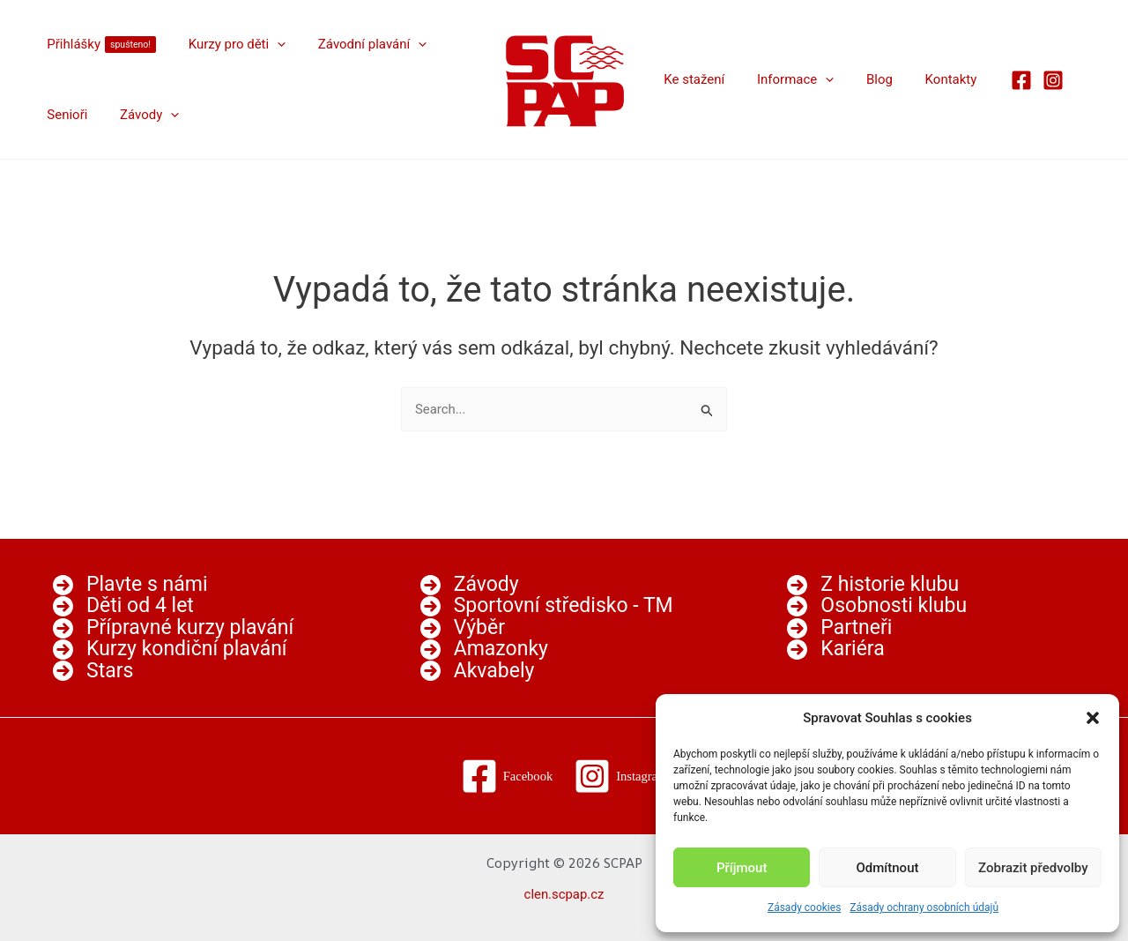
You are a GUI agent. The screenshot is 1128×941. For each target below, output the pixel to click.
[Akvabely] (477, 672)
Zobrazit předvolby (1033, 868)
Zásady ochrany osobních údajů (924, 907)
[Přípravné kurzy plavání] (173, 627)
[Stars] (93, 672)
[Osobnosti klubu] (877, 605)
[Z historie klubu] (873, 584)
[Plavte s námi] (130, 584)
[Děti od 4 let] (123, 605)
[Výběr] (462, 627)
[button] (1093, 718)
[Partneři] (839, 627)
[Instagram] (1029, 80)
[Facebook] (997, 80)
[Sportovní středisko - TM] (546, 605)
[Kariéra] (835, 650)
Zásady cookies (804, 907)
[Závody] (469, 584)
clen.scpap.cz (564, 894)
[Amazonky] (484, 650)
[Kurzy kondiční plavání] (170, 650)
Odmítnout (888, 868)
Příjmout (741, 868)
